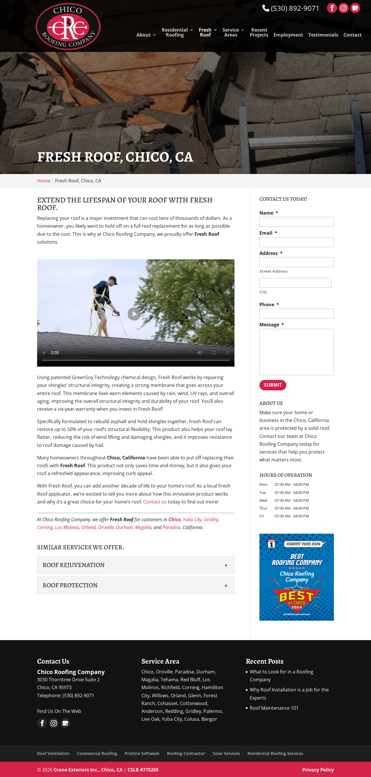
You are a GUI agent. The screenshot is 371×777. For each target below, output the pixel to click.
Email (268, 233)
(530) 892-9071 (291, 8)
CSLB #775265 (143, 768)
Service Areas (231, 33)
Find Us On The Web (59, 710)
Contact (352, 35)
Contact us (155, 502)
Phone (269, 305)
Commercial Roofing (97, 752)
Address (271, 253)
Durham (124, 527)
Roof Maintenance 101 (274, 706)
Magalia (143, 527)
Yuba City (192, 519)
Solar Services (226, 752)
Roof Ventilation (53, 752)
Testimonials (323, 35)
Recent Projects (259, 33)
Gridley (211, 519)
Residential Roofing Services (275, 752)
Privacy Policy (318, 768)
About (144, 35)
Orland (88, 527)
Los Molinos (67, 527)
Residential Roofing (175, 33)
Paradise (171, 527)
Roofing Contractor (186, 752)
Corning (45, 527)
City (263, 291)
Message (271, 325)
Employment (288, 35)
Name (268, 213)
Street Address (274, 271)
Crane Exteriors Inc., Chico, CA (88, 768)
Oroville (106, 527)
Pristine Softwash (142, 752)
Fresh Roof (205, 33)
